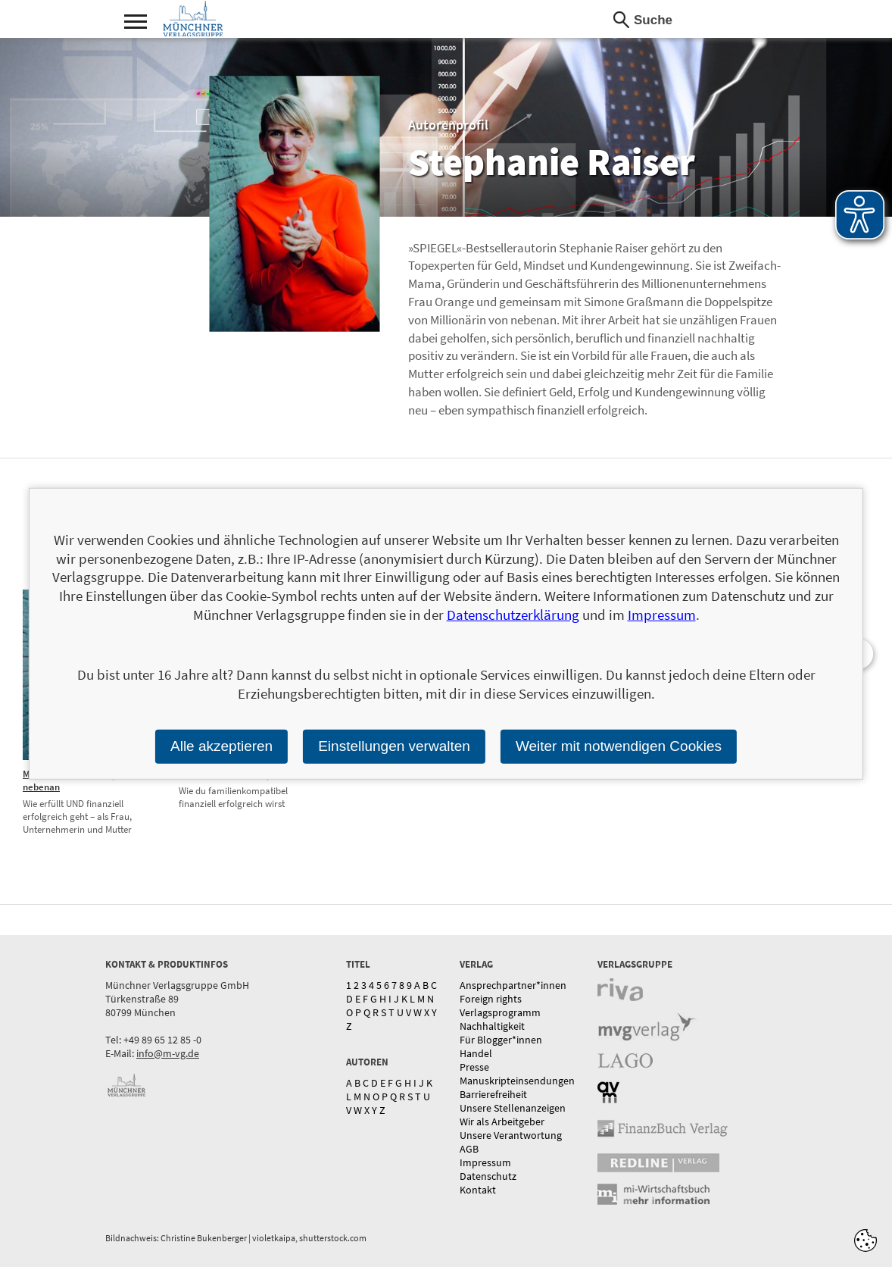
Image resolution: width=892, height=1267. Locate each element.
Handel (476, 1053)
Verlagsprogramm (500, 1012)
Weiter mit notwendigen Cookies (619, 746)
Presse (474, 1067)
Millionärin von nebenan (54, 780)
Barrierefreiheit (493, 1094)
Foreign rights (491, 999)
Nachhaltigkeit (492, 1026)
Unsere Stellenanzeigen (513, 1108)
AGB (469, 1149)
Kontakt (478, 1190)
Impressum (485, 1162)
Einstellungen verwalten (394, 746)
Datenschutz (488, 1176)
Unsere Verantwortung (511, 1135)
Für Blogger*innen (501, 1039)
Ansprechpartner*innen (513, 985)
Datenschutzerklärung (513, 614)
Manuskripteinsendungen (517, 1080)
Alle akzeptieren (221, 746)
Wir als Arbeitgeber (502, 1121)
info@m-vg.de (167, 1053)
